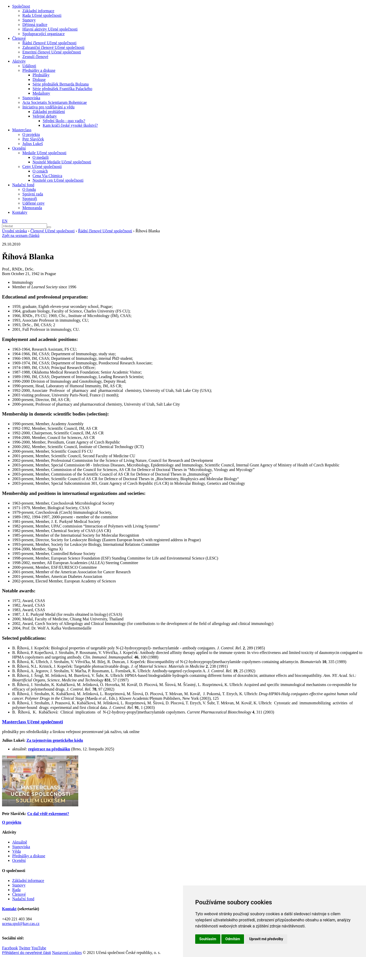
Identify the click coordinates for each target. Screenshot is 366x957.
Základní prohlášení (49, 111)
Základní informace (38, 11)
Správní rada (32, 194)
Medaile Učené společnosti (44, 153)
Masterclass (22, 130)
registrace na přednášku (49, 749)
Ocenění (19, 148)
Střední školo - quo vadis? (64, 121)
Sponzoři (29, 198)
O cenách (40, 171)
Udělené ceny (33, 203)
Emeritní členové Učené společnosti (51, 52)
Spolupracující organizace (43, 34)
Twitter (24, 948)
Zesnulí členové (35, 56)
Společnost (21, 6)
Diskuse (39, 79)
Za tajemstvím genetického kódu (54, 740)
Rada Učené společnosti (42, 15)
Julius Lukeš (32, 143)
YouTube (38, 948)
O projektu (31, 134)
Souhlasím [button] (207, 939)
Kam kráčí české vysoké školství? (70, 125)
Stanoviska (31, 98)
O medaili (41, 157)
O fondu (29, 189)
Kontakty (19, 212)
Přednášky (41, 75)
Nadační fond (23, 185)
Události (29, 66)
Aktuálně (19, 842)
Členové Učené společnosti (52, 231)
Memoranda (32, 208)
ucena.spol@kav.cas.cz (20, 923)
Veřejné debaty (45, 116)
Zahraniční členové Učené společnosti (53, 47)
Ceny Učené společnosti (42, 166)
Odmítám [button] (232, 939)
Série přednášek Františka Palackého (62, 89)
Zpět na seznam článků (20, 235)
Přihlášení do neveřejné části (26, 952)
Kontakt (9, 909)
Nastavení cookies (67, 952)
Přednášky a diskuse (38, 70)
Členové (19, 38)
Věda (16, 851)
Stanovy (29, 20)
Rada (16, 890)
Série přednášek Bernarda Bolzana (61, 84)
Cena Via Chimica (47, 176)
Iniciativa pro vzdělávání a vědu (48, 107)
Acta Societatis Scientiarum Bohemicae (54, 102)
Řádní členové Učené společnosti (49, 43)
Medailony (41, 93)
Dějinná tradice (34, 24)
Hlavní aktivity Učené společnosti (50, 29)
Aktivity (19, 61)
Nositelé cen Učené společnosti (58, 180)
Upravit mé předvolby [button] (266, 939)
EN (4, 221)
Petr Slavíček (33, 139)
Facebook (10, 948)
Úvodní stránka (14, 231)
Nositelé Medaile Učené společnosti (62, 162)
